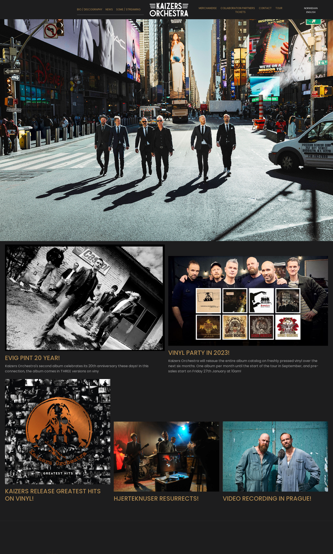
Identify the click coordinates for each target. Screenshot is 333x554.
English (310, 12)
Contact (265, 8)
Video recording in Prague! (267, 519)
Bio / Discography (89, 9)
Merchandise (208, 8)
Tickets (240, 12)
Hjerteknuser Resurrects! (156, 519)
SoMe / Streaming (128, 9)
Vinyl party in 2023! (199, 374)
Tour (278, 8)
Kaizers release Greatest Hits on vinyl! (53, 516)
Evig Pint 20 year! (32, 379)
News (109, 9)
